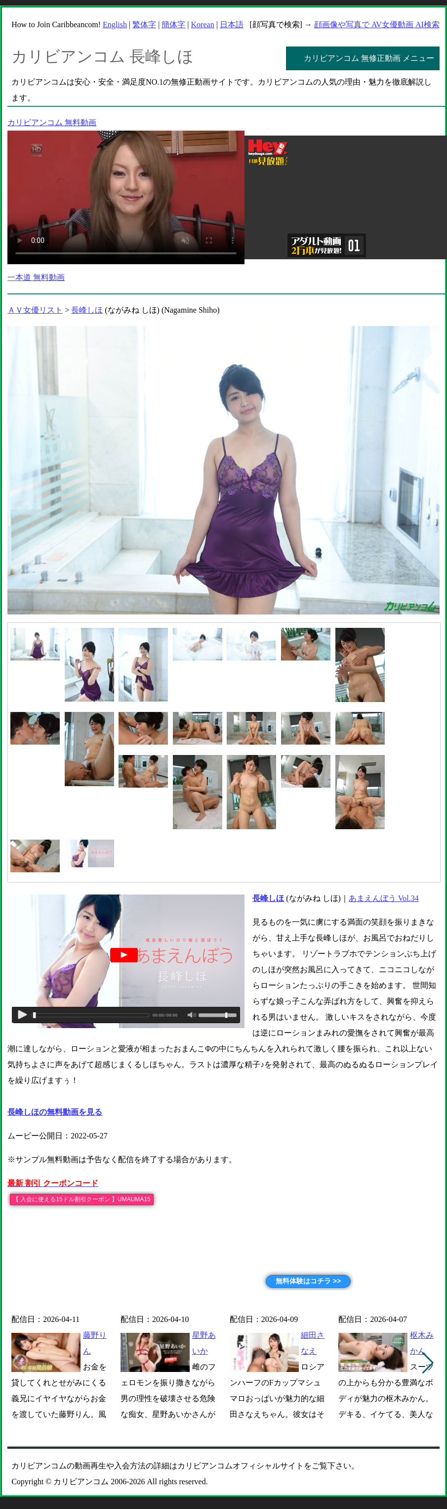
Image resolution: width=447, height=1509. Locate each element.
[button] (428, 1363)
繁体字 (144, 24)
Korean (202, 24)
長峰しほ (87, 310)
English (115, 24)
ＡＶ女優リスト (35, 310)
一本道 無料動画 (36, 277)
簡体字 (173, 24)
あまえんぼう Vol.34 (384, 898)
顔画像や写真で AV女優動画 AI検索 (377, 24)
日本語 (232, 24)
